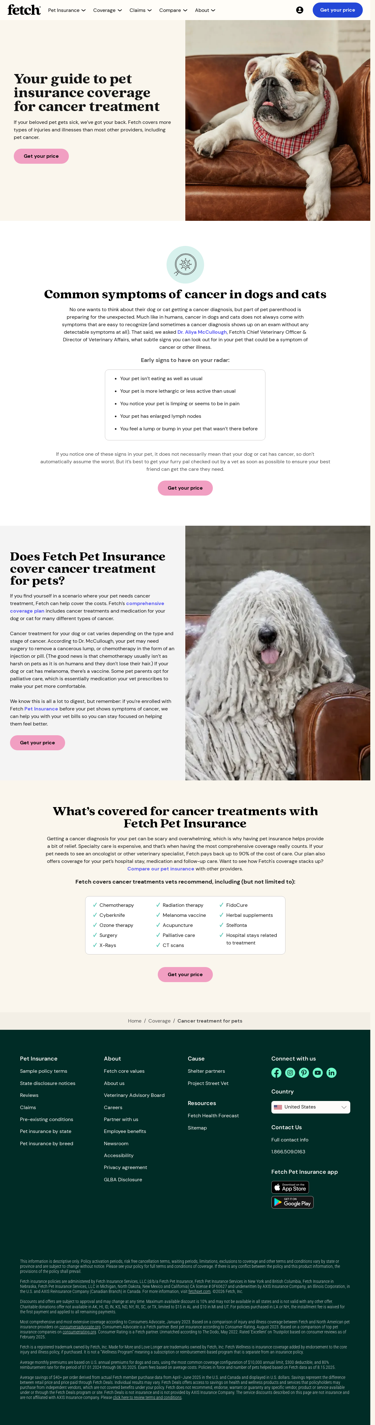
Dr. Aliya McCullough (202, 332)
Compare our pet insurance (161, 868)
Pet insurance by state (45, 1131)
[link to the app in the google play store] (292, 1202)
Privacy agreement (125, 1167)
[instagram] (290, 1073)
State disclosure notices (47, 1083)
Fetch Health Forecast (213, 1115)
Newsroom (116, 1143)
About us (114, 1083)
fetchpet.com (199, 1291)
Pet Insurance (41, 708)
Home (134, 1021)
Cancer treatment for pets (209, 1021)
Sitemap (197, 1128)
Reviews (29, 1095)
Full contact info (289, 1139)
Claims (28, 1107)
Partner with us (121, 1119)
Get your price (337, 10)
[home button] (24, 9)
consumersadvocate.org (79, 1326)
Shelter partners (206, 1071)
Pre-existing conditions (46, 1119)
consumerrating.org (79, 1331)
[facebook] (276, 1073)
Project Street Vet (208, 1083)
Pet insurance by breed (46, 1143)
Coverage (159, 1021)
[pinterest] (304, 1073)
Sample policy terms (43, 1071)
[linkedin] (331, 1073)
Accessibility (119, 1155)
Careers (113, 1107)
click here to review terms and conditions (147, 1397)
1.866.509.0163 (288, 1151)
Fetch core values (124, 1071)
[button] (67, 10)
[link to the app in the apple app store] (290, 1187)
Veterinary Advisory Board (134, 1095)
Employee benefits (125, 1131)
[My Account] (299, 10)
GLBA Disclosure (123, 1179)
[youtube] (318, 1073)
